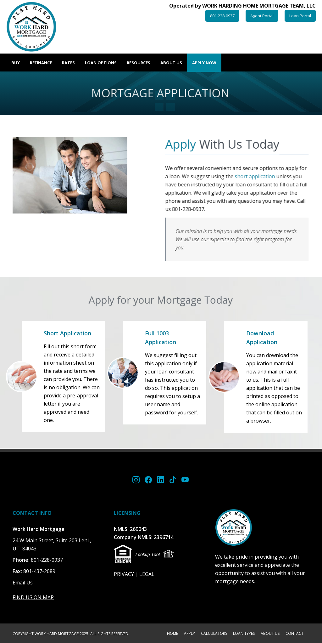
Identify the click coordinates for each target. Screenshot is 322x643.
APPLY (189, 634)
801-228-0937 (222, 16)
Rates (68, 62)
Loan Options (101, 62)
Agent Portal (262, 16)
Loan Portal (300, 16)
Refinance (41, 62)
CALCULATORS (214, 634)
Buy (15, 62)
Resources (138, 62)
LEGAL (146, 574)
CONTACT (294, 634)
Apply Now (204, 62)
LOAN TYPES (244, 634)
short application (255, 176)
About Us (171, 62)
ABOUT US (270, 634)
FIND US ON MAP (33, 597)
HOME (172, 634)
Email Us (23, 582)
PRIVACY (124, 574)
